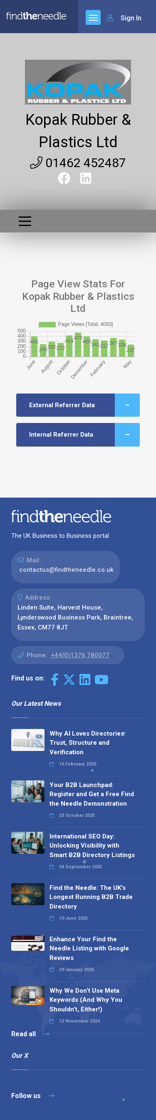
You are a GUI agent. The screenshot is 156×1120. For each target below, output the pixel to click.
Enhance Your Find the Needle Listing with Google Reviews (89, 948)
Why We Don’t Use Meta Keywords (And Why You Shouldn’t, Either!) (86, 1000)
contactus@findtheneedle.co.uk (66, 569)
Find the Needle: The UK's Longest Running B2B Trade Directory (91, 897)
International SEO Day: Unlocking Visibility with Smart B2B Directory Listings (92, 846)
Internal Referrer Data (84, 435)
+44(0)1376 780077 (80, 655)
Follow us (32, 1096)
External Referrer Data (84, 405)
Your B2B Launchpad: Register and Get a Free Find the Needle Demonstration (92, 794)
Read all (30, 1034)
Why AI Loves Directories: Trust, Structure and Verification (88, 743)
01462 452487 (78, 162)
